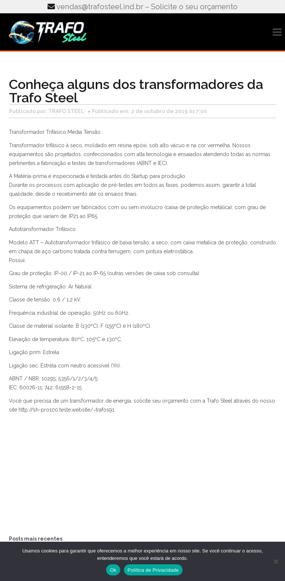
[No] (275, 561)
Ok (113, 570)
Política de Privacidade (153, 570)
